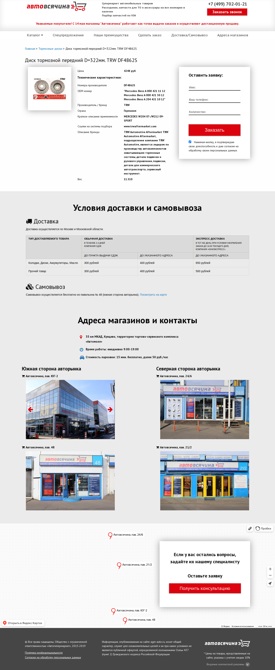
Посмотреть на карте (153, 294)
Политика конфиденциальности (44, 652)
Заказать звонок (227, 12)
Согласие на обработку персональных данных (53, 657)
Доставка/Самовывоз (188, 36)
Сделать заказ (149, 36)
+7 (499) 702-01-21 (226, 4)
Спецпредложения (68, 36)
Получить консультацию (205, 588)
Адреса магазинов (231, 36)
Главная (30, 49)
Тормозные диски (50, 49)
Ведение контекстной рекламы (228, 664)
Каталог (35, 36)
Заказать (214, 130)
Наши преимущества (111, 36)
